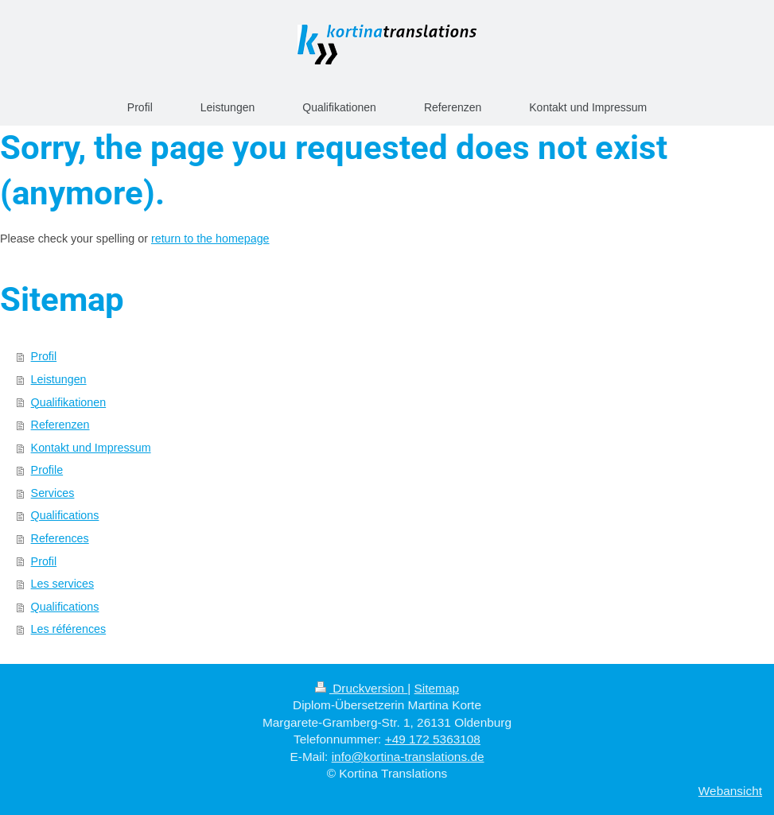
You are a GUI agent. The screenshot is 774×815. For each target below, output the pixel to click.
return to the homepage (210, 238)
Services (53, 493)
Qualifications (65, 515)
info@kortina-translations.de (408, 756)
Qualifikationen (69, 402)
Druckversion (361, 688)
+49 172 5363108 (432, 739)
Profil (44, 356)
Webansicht (730, 791)
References (60, 538)
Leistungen (59, 379)
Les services (62, 583)
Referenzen (60, 424)
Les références (69, 629)
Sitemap (436, 688)
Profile (47, 470)
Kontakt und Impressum (91, 447)
